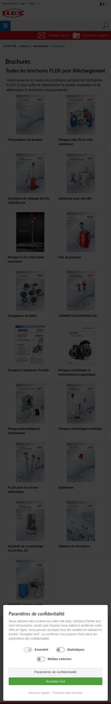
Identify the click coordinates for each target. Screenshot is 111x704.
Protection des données (67, 692)
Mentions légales (39, 692)
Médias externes (59, 659)
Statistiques (75, 649)
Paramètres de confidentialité (55, 672)
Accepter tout (55, 681)
